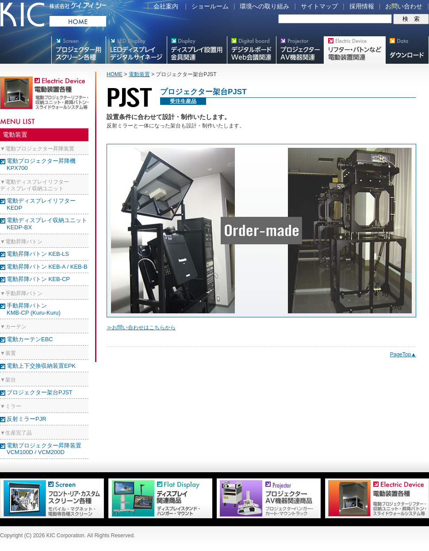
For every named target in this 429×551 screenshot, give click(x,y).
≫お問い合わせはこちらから (141, 327)
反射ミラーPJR (26, 419)
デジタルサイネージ (136, 50)
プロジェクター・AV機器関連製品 (300, 50)
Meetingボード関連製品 (251, 50)
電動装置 (139, 74)
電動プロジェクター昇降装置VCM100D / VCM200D (44, 449)
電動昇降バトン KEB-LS (38, 253)
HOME (115, 74)
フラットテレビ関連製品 (197, 50)
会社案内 (165, 6)
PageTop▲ (403, 354)
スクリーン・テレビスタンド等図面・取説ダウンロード (407, 50)
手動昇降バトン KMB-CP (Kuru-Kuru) (34, 309)
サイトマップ (319, 6)
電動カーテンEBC (30, 339)
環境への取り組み (264, 6)
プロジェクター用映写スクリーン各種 (78, 50)
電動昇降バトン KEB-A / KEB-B (47, 266)
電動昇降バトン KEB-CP (38, 279)
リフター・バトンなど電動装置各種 (354, 50)
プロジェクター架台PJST (40, 392)
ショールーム (210, 6)
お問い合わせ (403, 6)
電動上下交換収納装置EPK (41, 365)
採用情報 (361, 6)
